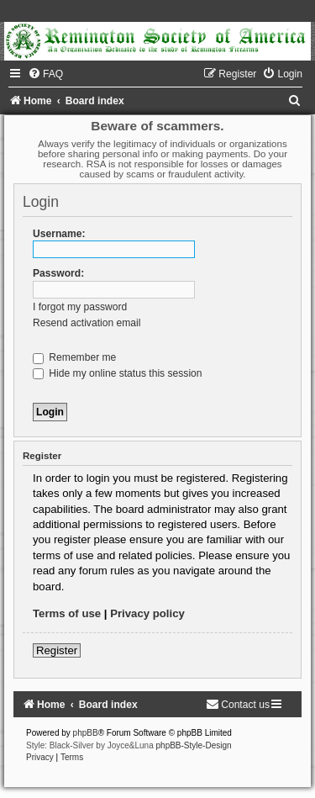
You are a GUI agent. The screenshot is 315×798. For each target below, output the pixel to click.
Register (56, 650)
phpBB (85, 732)
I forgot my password (80, 307)
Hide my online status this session (117, 373)
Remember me (74, 357)
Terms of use (67, 613)
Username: (59, 234)
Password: (58, 273)
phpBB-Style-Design (194, 745)
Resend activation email (86, 323)
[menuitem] (45, 74)
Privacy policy (147, 613)
